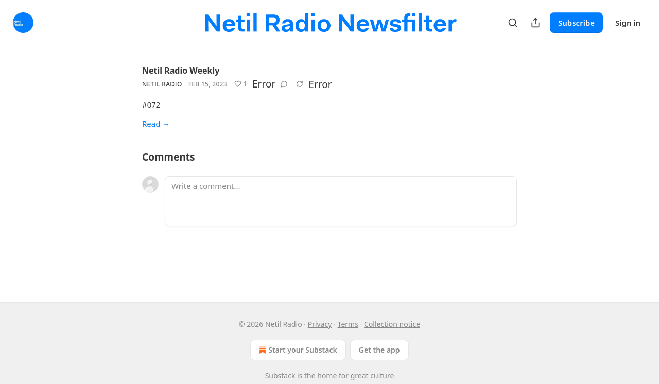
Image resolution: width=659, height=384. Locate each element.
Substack (280, 375)
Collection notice (392, 324)
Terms (348, 324)
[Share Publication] (535, 22)
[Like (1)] (240, 84)
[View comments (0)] (284, 84)
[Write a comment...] (341, 201)
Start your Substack (297, 350)
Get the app (379, 350)
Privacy (320, 324)
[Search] (512, 22)
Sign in (627, 23)
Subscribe (576, 23)
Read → (156, 123)
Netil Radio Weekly (180, 70)
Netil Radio (162, 84)
